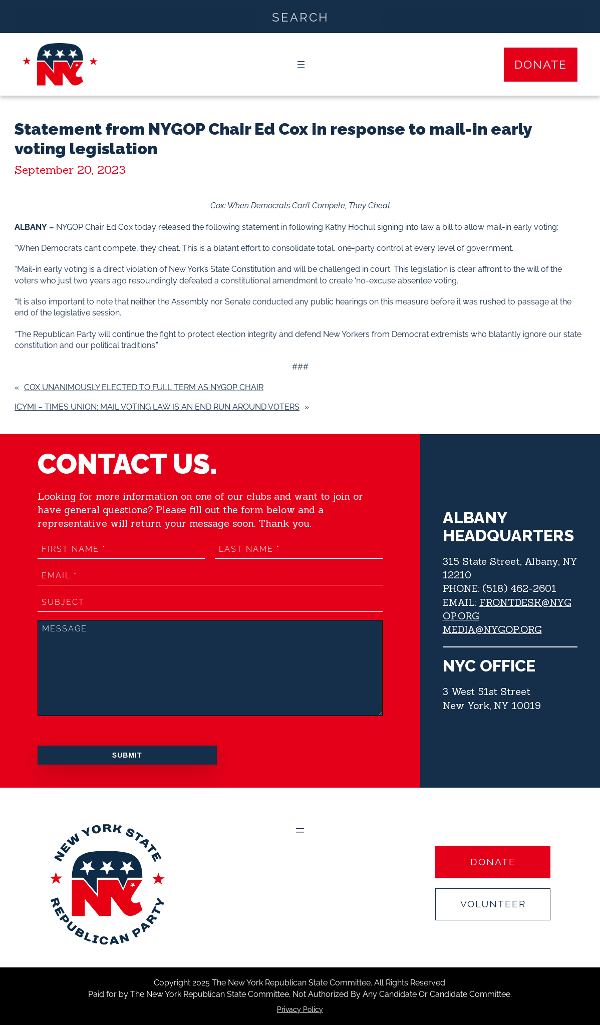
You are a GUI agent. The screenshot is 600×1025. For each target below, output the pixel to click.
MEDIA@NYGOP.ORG (492, 629)
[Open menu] (301, 65)
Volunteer (493, 904)
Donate (540, 64)
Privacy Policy (300, 1009)
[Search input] (300, 17)
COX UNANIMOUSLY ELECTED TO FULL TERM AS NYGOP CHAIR (143, 387)
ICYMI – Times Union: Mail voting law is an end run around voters (157, 407)
